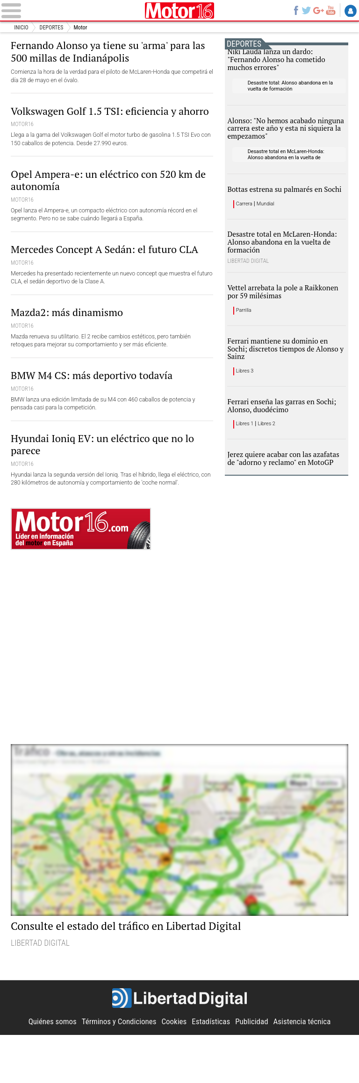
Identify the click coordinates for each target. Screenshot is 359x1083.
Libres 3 (246, 408)
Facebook (294, 11)
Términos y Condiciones (117, 1070)
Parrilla (244, 342)
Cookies (174, 1070)
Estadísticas (211, 1070)
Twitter (305, 11)
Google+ (317, 11)
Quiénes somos (49, 1070)
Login (351, 11)
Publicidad (253, 1070)
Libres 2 (270, 465)
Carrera (245, 227)
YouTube (330, 11)
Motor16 (179, 10)
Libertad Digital (179, 1047)
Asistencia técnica (305, 1070)
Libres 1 (246, 465)
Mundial (269, 227)
